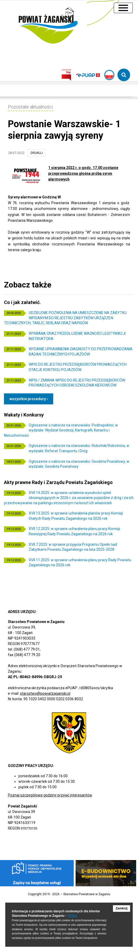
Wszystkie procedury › (28, 399)
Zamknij (121, 908)
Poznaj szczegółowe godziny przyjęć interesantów (50, 795)
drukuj (37, 153)
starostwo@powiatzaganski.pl (45, 693)
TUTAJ (72, 916)
